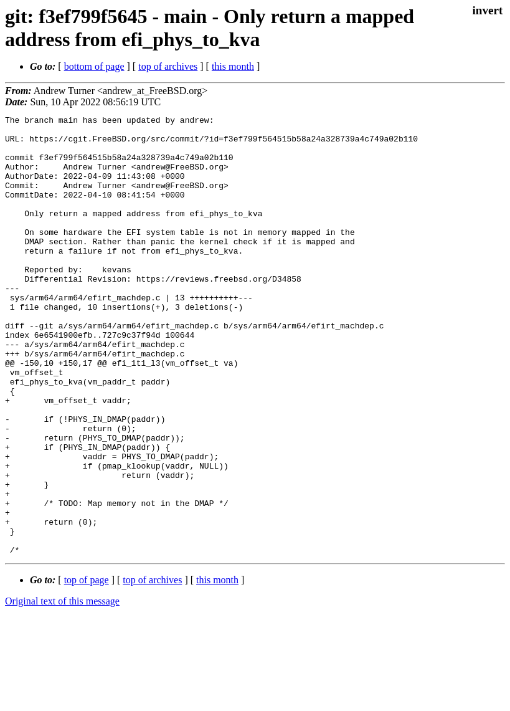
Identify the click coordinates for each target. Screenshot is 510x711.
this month (233, 66)
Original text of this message (62, 689)
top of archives (167, 66)
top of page (86, 667)
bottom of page (94, 66)
